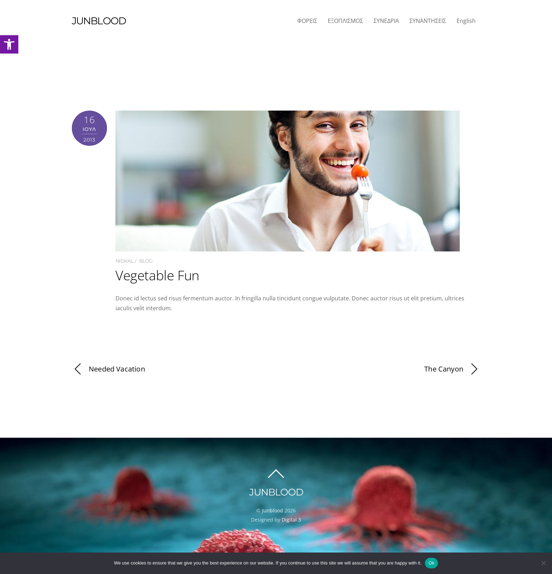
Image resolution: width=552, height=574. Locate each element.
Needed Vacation (108, 369)
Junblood (272, 510)
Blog (146, 261)
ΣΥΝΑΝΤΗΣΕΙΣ (427, 21)
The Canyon (452, 369)
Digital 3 (291, 519)
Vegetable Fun (157, 275)
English (466, 21)
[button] (9, 44)
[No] (543, 563)
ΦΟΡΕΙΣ (307, 21)
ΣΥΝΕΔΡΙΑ (386, 21)
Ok (431, 563)
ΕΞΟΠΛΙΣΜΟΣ (345, 21)
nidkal (124, 261)
